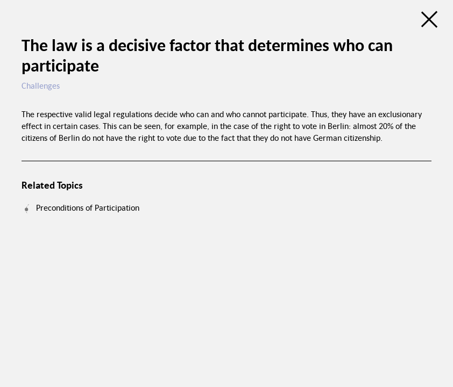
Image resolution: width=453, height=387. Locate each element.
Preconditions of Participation (87, 207)
